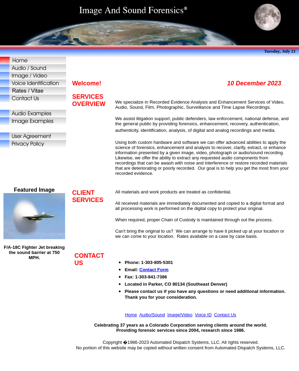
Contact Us (225, 314)
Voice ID (203, 314)
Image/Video (180, 314)
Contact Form (154, 269)
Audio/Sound (152, 314)
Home (131, 314)
